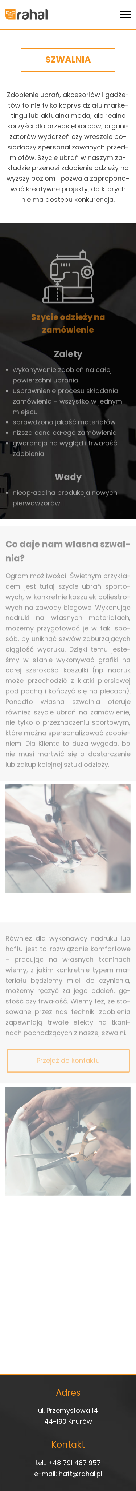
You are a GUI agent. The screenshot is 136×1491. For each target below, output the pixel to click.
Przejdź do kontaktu (68, 1066)
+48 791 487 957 (74, 1462)
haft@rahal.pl (80, 1473)
